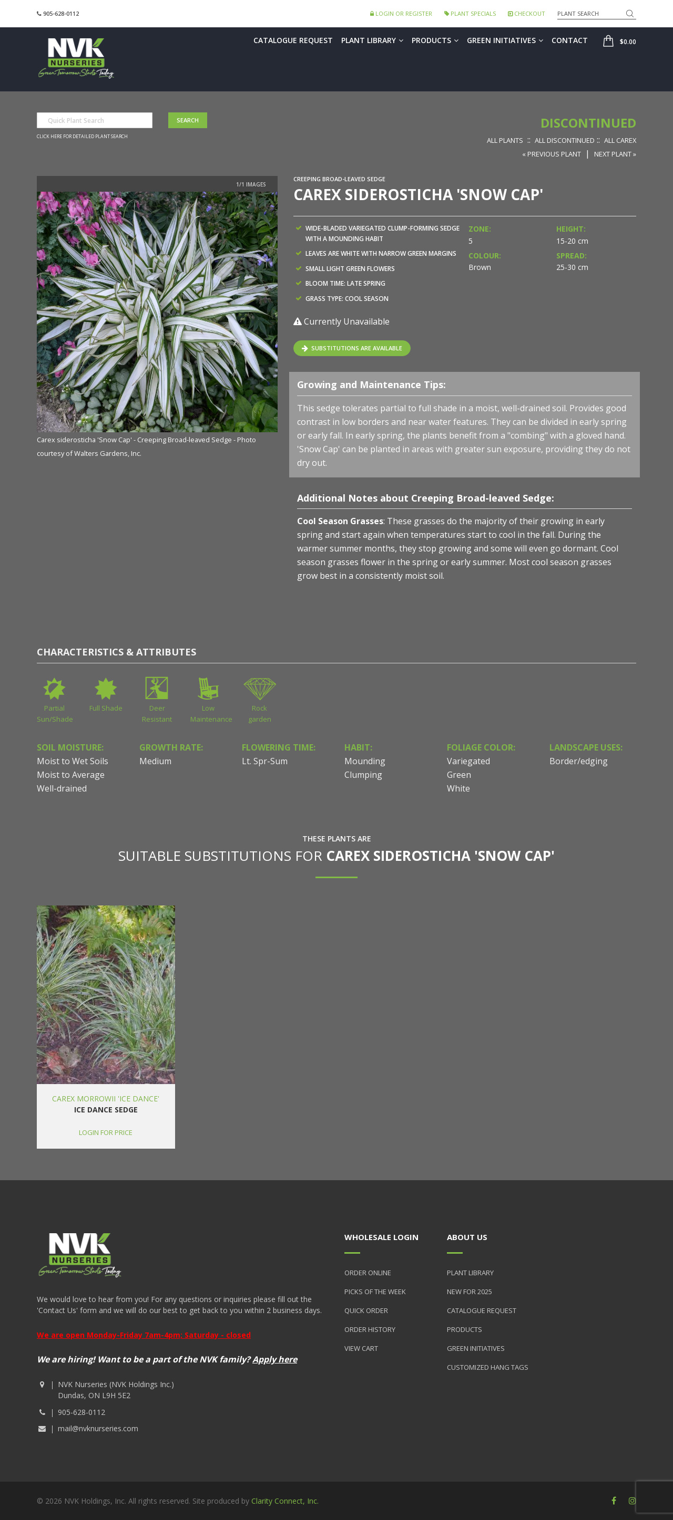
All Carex (620, 140)
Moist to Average (71, 774)
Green (459, 774)
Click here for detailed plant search (82, 136)
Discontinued (588, 122)
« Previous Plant (551, 154)
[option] (157, 326)
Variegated (468, 761)
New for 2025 (469, 1291)
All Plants (505, 140)
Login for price (105, 1132)
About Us (467, 1237)
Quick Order (366, 1310)
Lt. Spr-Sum (265, 761)
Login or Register (401, 13)
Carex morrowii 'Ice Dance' (105, 1098)
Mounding (364, 761)
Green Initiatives (505, 40)
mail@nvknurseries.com (98, 1428)
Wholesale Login (381, 1237)
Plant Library (372, 40)
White (458, 788)
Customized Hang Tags (487, 1367)
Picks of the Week (375, 1291)
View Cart (361, 1348)
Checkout (526, 13)
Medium (155, 761)
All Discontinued (565, 140)
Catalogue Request (293, 40)
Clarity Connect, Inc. (285, 1501)
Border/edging (578, 761)
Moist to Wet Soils (72, 761)
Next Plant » (615, 154)
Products (435, 40)
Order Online (367, 1272)
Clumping (363, 774)
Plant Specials (470, 13)
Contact (570, 40)
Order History (369, 1329)
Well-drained (62, 788)
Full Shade (106, 708)
